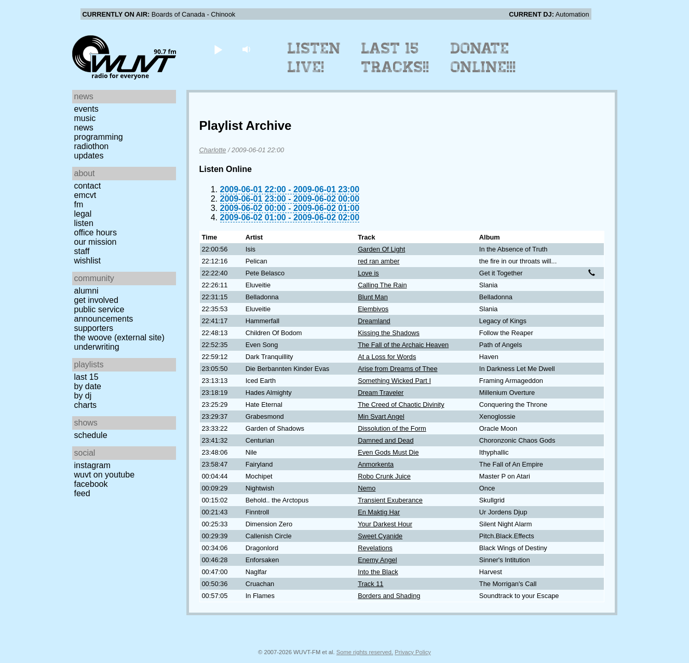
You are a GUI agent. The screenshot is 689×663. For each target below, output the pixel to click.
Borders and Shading (389, 596)
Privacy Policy (413, 652)
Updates (89, 155)
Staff (82, 251)
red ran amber (378, 261)
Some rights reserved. (364, 652)
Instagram (92, 465)
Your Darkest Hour (385, 524)
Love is (368, 273)
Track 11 (370, 584)
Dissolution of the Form (392, 428)
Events (86, 108)
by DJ (83, 395)
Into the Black (378, 572)
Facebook (91, 484)
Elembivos (373, 309)
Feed (82, 493)
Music (85, 118)
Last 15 (86, 377)
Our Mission (95, 241)
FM (79, 204)
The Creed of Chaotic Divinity (401, 404)
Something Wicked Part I (394, 380)
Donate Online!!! (483, 57)
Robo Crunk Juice (384, 476)
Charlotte (212, 150)
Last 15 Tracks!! (395, 57)
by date (87, 386)
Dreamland (374, 321)
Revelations (375, 548)
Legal (83, 213)
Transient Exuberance (390, 500)
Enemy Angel (377, 560)
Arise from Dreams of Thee (397, 369)
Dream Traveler (380, 392)
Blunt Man (373, 297)
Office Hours (95, 232)
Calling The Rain (382, 285)
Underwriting (96, 346)
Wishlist (87, 260)
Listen (83, 223)
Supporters (94, 328)
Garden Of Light (381, 249)
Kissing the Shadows (389, 333)
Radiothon (91, 146)
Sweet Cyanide (380, 536)
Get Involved (96, 300)
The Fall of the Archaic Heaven (403, 345)
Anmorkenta (376, 464)
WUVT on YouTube (104, 474)
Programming (98, 136)
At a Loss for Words (387, 357)
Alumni (86, 290)
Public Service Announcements (103, 314)
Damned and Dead (385, 440)
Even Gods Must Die (388, 452)
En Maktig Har (379, 512)
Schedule (90, 435)
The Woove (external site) (119, 337)
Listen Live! (314, 57)
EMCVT (85, 195)
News (83, 127)
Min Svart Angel (381, 416)
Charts (85, 405)
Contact (87, 185)
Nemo (366, 488)
